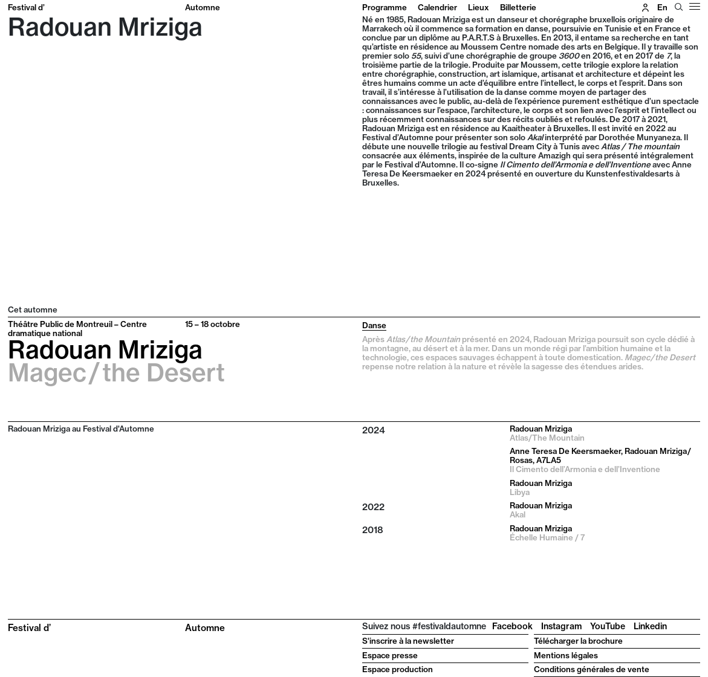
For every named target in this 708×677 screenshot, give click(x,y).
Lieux (478, 7)
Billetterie (518, 7)
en (662, 7)
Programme (384, 7)
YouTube (607, 626)
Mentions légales (566, 655)
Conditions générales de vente (591, 669)
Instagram (561, 626)
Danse (374, 325)
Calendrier (437, 7)
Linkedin (650, 626)
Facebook (512, 626)
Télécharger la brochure (578, 641)
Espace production (397, 669)
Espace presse (390, 655)
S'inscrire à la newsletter (408, 641)
